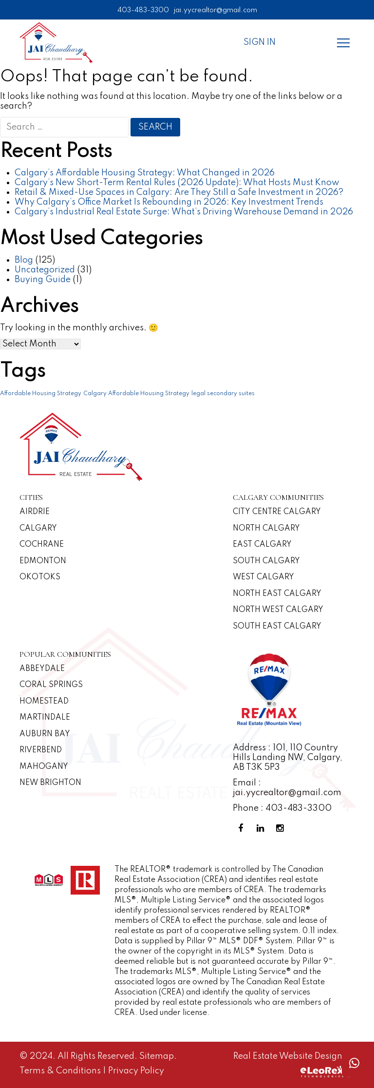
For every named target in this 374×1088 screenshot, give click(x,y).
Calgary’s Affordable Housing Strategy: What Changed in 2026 (145, 173)
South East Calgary (277, 626)
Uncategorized (45, 270)
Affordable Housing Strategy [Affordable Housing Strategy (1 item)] (40, 394)
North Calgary (266, 529)
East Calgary (262, 545)
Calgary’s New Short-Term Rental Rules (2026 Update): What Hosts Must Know (177, 182)
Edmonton (42, 561)
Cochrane (41, 545)
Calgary (38, 529)
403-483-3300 (143, 10)
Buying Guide (43, 279)
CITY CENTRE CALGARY (277, 512)
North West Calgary (278, 610)
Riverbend (40, 750)
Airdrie (34, 512)
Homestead (44, 702)
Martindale (44, 718)
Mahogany (43, 767)
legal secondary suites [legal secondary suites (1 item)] (223, 394)
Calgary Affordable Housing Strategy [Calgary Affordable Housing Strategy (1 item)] (136, 394)
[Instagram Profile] (281, 829)
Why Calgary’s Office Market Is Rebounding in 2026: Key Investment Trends (169, 202)
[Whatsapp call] (354, 1063)
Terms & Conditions (61, 1071)
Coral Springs (51, 685)
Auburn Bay (44, 734)
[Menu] (343, 42)
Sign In (259, 42)
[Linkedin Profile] (262, 829)
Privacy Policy (136, 1071)
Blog (24, 260)
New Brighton (50, 783)
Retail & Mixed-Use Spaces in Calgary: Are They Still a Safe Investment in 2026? (179, 192)
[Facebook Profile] (242, 829)
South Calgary (266, 561)
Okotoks (39, 577)
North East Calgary (277, 594)
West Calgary (263, 577)
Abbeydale (42, 669)
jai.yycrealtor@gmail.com (215, 10)
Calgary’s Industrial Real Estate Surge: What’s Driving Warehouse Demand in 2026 (184, 212)
